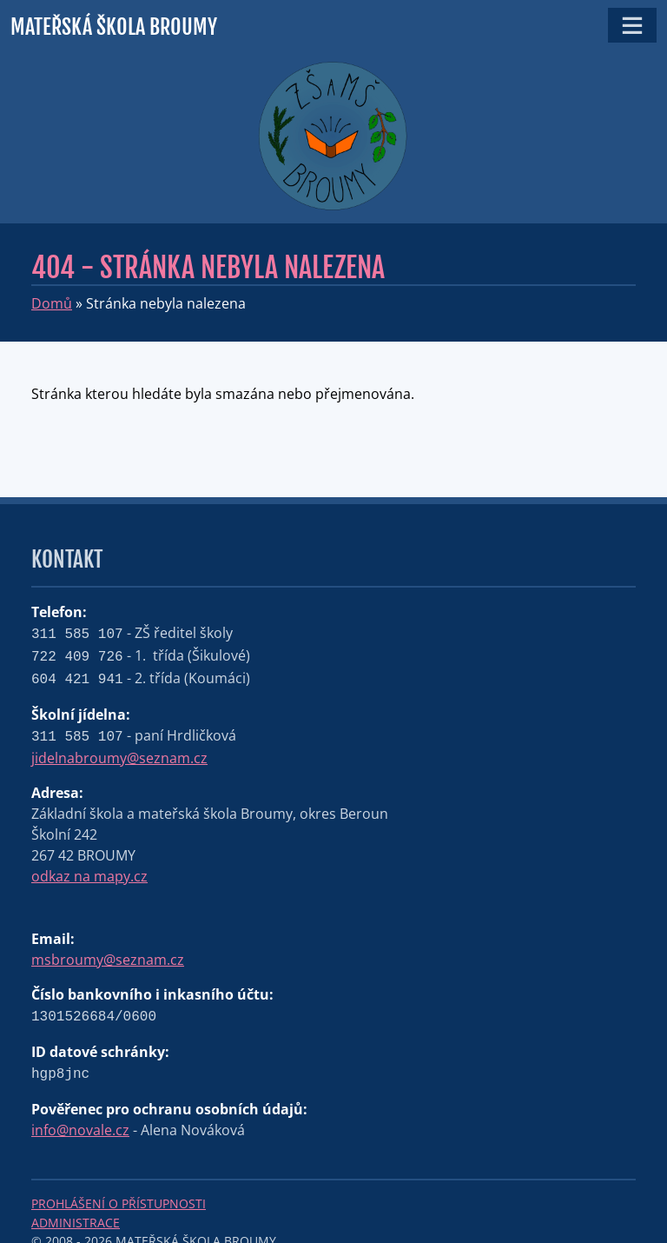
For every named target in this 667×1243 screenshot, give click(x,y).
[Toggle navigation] (632, 25)
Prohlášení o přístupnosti (118, 1203)
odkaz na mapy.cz (89, 876)
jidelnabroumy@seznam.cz (119, 758)
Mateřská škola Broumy (113, 27)
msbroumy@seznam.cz (107, 959)
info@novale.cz (80, 1130)
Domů (51, 303)
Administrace (75, 1222)
